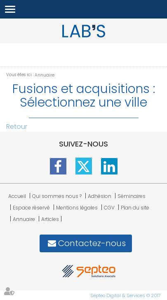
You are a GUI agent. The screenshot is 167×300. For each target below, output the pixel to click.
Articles (50, 219)
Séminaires (132, 196)
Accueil (17, 196)
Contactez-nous (92, 243)
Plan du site (135, 207)
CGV (109, 207)
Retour (16, 126)
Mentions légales (77, 207)
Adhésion (99, 196)
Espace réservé (31, 207)
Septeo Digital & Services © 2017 (125, 295)
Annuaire (44, 75)
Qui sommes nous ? (57, 196)
